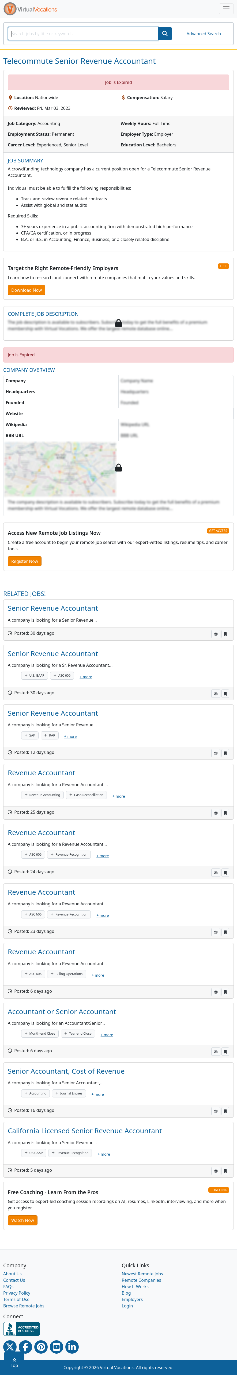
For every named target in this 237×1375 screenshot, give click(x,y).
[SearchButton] (165, 33)
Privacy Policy (16, 1293)
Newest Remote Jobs (142, 1274)
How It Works (135, 1287)
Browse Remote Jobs (23, 1306)
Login (127, 1306)
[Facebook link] (25, 1347)
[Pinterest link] (41, 1347)
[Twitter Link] (10, 1347)
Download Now (26, 290)
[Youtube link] (56, 1347)
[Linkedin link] (72, 1347)
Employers (132, 1299)
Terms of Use (16, 1299)
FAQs (8, 1287)
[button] (215, 634)
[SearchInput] (83, 33)
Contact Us (14, 1280)
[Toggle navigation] (226, 8)
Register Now (24, 561)
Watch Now (22, 1220)
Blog (126, 1293)
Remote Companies (141, 1280)
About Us (12, 1274)
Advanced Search (204, 34)
